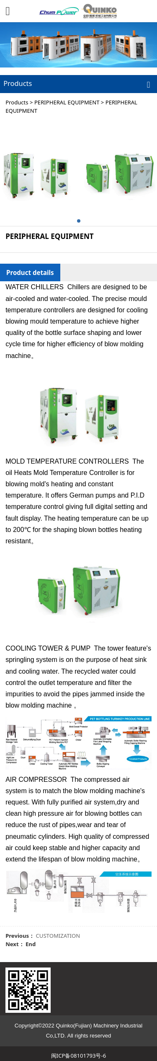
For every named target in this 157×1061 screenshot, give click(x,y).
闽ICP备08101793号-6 (78, 1055)
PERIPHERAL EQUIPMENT (66, 102)
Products (16, 102)
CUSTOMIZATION (58, 935)
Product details (30, 272)
